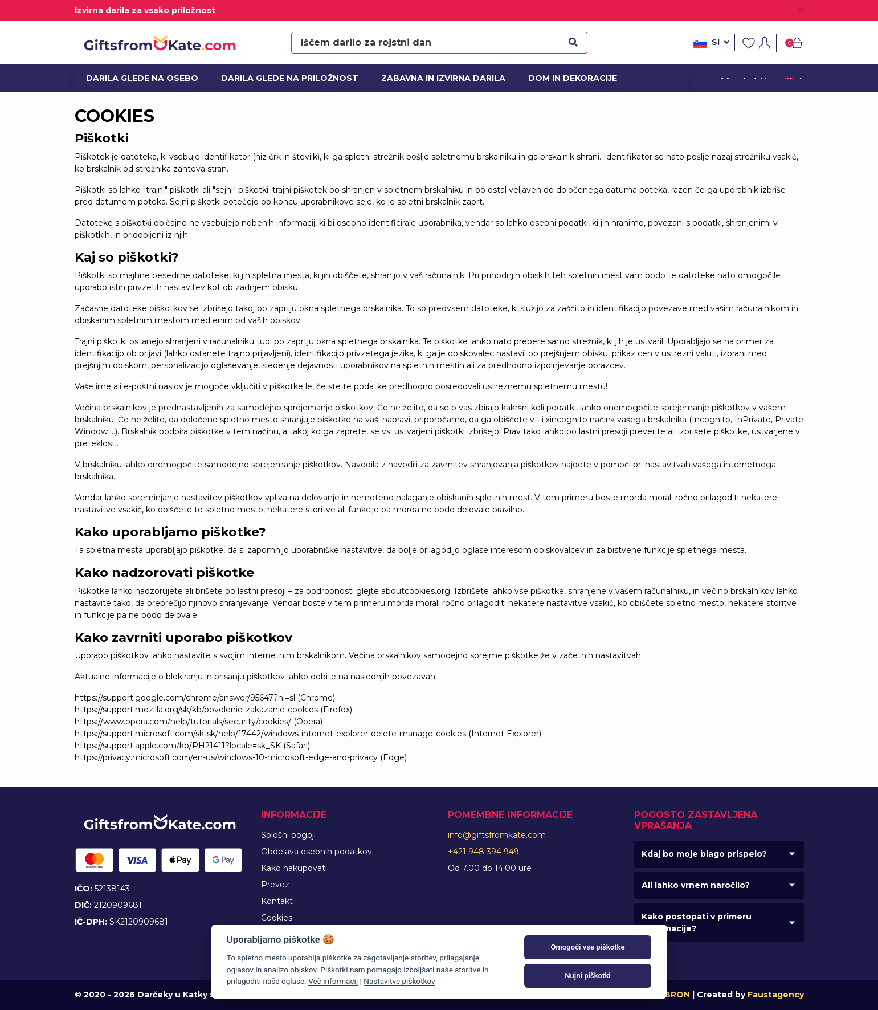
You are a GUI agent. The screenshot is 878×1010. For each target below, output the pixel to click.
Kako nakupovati (294, 868)
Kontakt (277, 901)
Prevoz (275, 884)
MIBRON (672, 994)
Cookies (276, 918)
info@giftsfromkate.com (497, 835)
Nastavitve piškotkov (399, 980)
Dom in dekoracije (569, 78)
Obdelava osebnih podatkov (316, 851)
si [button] (711, 43)
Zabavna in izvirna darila (436, 78)
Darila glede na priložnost (282, 78)
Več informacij (333, 980)
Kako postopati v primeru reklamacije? (697, 922)
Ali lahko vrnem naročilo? (696, 885)
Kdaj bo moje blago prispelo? (704, 854)
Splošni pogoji (288, 835)
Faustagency (776, 994)
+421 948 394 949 (483, 851)
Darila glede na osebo (136, 78)
